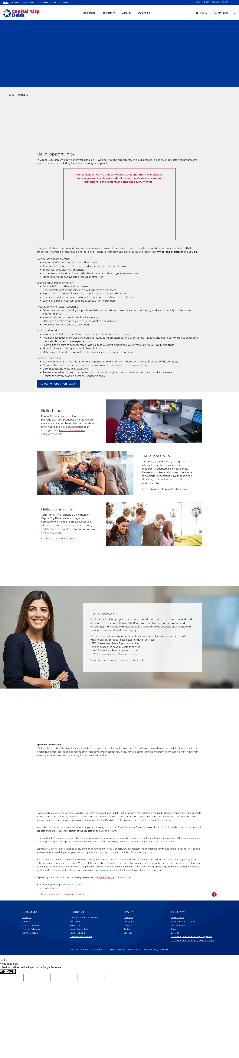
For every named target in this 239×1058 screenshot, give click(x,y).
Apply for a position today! (58, 383)
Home (10, 95)
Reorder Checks (77, 933)
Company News (30, 933)
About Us (26, 917)
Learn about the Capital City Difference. (165, 489)
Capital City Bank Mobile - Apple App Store (191, 936)
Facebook (128, 917)
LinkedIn (128, 925)
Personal (90, 13)
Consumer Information (81, 936)
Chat (225, 2)
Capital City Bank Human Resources (157, 820)
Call (199, 2)
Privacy (74, 949)
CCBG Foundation (31, 925)
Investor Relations (31, 929)
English (46, 888)
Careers (144, 13)
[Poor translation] (11, 971)
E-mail (215, 2)
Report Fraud (76, 925)
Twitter (127, 929)
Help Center (75, 921)
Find (207, 2)
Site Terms (97, 949)
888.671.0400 (177, 917)
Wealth (126, 13)
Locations (175, 933)
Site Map (85, 949)
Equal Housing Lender (156, 949)
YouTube (128, 933)
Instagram (129, 921)
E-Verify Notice (106, 877)
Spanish (55, 888)
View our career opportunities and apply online (118, 660)
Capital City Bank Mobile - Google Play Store (192, 940)
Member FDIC (134, 949)
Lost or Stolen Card (79, 929)
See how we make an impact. (58, 538)
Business (109, 13)
